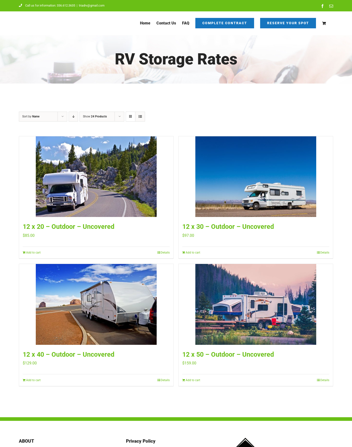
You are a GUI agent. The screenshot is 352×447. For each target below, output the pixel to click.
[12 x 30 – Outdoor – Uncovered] (256, 176)
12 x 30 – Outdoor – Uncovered (228, 227)
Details (165, 252)
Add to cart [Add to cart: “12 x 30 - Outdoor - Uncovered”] (193, 252)
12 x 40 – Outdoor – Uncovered (68, 354)
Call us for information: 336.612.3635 (47, 5)
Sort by (30, 116)
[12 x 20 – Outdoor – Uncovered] (96, 176)
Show (95, 116)
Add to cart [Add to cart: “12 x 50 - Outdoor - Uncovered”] (193, 380)
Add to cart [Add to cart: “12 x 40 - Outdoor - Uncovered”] (33, 380)
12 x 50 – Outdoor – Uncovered (228, 354)
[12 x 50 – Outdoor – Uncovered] (256, 304)
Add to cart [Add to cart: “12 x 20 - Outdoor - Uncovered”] (33, 252)
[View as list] (140, 116)
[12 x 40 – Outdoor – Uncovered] (96, 304)
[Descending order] (73, 117)
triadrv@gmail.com (91, 5)
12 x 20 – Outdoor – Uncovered (68, 227)
